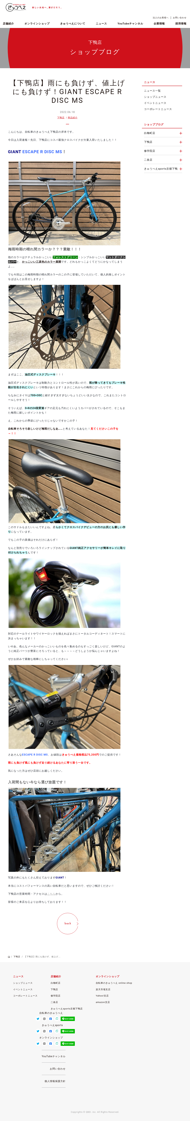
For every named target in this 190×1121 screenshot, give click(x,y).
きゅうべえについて (72, 23)
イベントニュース (155, 103)
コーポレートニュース (158, 109)
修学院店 (149, 151)
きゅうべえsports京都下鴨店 (67, 1008)
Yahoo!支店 (102, 995)
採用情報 (181, 23)
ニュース (101, 23)
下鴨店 (60, 117)
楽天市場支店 (103, 989)
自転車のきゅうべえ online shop (114, 983)
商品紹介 (73, 117)
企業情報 (159, 23)
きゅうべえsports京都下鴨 (161, 169)
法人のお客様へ (161, 17)
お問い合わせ (180, 17)
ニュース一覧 (152, 91)
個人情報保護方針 (55, 1081)
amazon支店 (103, 1002)
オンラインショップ (37, 23)
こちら (51, 893)
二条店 (148, 160)
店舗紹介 (8, 23)
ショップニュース (155, 97)
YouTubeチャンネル (130, 23)
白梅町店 (149, 133)
